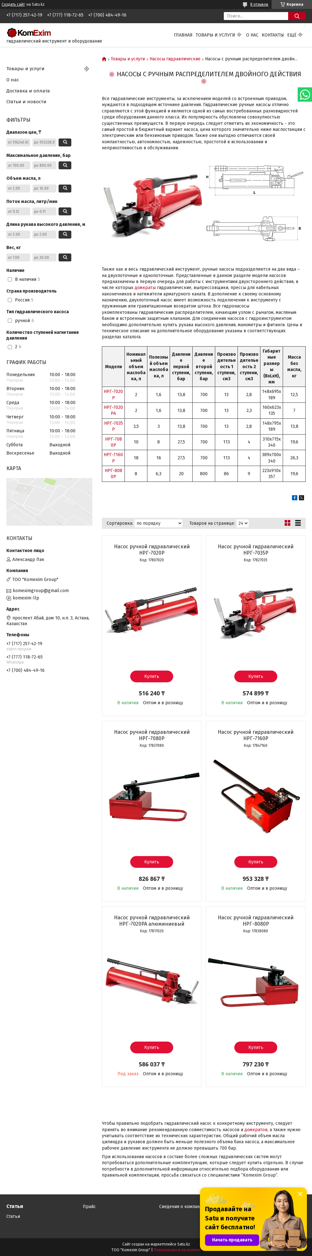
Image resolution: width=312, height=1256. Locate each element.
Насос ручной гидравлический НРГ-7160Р (256, 735)
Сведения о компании (182, 1206)
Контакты (273, 35)
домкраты (145, 287)
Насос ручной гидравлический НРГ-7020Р (152, 550)
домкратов (256, 1129)
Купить (151, 676)
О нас (252, 35)
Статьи (13, 1216)
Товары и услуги (215, 35)
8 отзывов (259, 4)
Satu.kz (183, 1244)
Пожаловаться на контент (177, 1250)
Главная (183, 35)
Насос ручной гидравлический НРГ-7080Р (152, 735)
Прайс (89, 1206)
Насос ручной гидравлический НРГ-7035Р (256, 550)
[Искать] (297, 16)
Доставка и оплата (28, 91)
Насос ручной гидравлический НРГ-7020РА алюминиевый (152, 921)
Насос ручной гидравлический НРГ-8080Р (256, 921)
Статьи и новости (26, 102)
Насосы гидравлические (175, 59)
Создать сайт (13, 4)
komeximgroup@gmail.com (41, 590)
